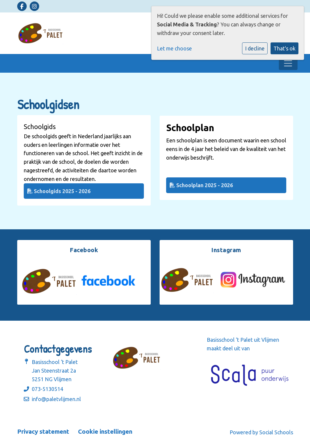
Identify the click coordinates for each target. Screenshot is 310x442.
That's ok (284, 48)
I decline (255, 48)
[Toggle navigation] (288, 63)
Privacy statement (43, 432)
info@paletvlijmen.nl (56, 399)
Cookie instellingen (105, 432)
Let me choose (174, 48)
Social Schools (276, 432)
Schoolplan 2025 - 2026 (201, 185)
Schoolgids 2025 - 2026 (58, 191)
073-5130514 (47, 389)
